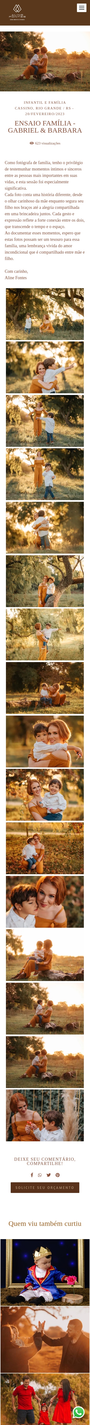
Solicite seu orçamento (44, 1187)
